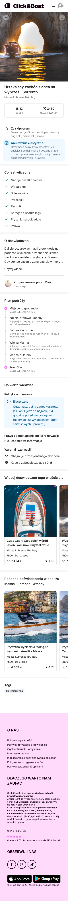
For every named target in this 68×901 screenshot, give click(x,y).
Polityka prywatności (19, 740)
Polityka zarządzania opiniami (25, 766)
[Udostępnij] (62, 17)
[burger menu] (53, 6)
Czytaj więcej (13, 269)
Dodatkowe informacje (26, 441)
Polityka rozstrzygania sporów (25, 762)
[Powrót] (6, 17)
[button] (34, 79)
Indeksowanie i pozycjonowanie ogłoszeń (31, 757)
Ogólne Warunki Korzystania (24, 749)
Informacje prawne (18, 753)
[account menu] (60, 5)
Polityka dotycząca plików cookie (27, 744)
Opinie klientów (16, 831)
